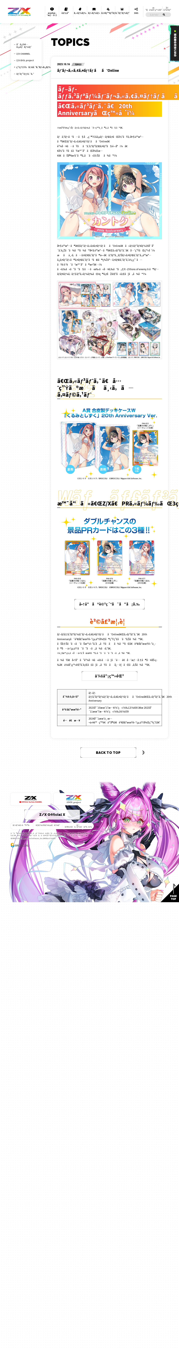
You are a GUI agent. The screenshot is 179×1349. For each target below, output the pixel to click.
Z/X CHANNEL (23, 53)
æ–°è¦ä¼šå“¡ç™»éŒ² (153, 5)
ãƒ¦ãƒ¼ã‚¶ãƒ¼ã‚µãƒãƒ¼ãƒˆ (48, 791)
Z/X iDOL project (25, 59)
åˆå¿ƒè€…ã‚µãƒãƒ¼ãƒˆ (24, 45)
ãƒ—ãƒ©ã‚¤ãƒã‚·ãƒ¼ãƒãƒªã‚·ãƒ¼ (76, 791)
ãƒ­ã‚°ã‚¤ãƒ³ (167, 5)
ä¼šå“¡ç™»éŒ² (109, 646)
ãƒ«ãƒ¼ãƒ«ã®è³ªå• (24, 791)
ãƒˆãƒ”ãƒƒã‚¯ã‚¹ (25, 72)
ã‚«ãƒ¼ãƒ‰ (79, 9)
